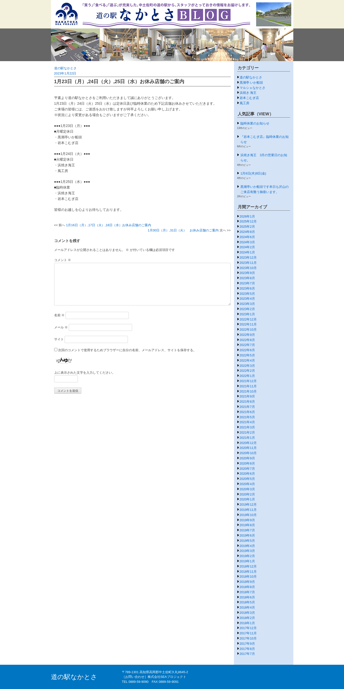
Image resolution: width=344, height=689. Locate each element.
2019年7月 (247, 530)
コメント (62, 260)
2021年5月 (247, 417)
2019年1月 (247, 561)
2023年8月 (247, 278)
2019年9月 (247, 520)
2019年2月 (247, 556)
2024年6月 (247, 237)
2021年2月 (247, 432)
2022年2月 (247, 370)
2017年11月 (248, 633)
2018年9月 (247, 582)
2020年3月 (247, 489)
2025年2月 (247, 226)
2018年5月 (247, 602)
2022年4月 (247, 360)
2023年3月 (247, 304)
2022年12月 (248, 319)
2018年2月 (247, 618)
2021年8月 (247, 401)
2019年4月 (247, 546)
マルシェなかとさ (252, 88)
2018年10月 (248, 576)
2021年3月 (247, 427)
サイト (59, 339)
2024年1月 (247, 252)
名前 (59, 315)
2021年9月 (247, 396)
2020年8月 (247, 463)
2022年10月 (248, 329)
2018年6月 (247, 597)
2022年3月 (247, 366)
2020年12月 (248, 443)
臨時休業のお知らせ (254, 123)
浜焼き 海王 (248, 93)
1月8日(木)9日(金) (253, 173)
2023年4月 (247, 298)
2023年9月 (247, 273)
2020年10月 (248, 453)
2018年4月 (247, 607)
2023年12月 (248, 257)
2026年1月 (247, 216)
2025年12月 (248, 221)
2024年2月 (247, 247)
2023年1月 (247, 314)
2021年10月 (248, 391)
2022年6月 (247, 350)
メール (61, 327)
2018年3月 (247, 613)
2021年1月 (247, 438)
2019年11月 (248, 510)
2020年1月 (247, 499)
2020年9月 (247, 458)
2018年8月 (247, 587)
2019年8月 (247, 525)
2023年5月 (247, 293)
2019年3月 (247, 551)
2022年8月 (247, 340)
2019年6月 (247, 535)
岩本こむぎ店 (249, 98)
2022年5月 (247, 355)
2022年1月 (247, 376)
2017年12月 (248, 628)
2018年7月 (247, 592)
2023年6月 (247, 288)
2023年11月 (248, 263)
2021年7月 (247, 407)
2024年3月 (247, 242)
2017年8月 (247, 649)
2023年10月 (248, 268)
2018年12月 (248, 566)
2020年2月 (247, 494)
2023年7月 (247, 283)
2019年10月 (248, 515)
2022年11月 (248, 324)
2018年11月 (248, 571)
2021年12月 (248, 381)
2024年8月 (247, 232)
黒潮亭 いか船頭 (251, 82)
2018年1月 (247, 623)
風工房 (244, 103)
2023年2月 (247, 309)
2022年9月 (247, 335)
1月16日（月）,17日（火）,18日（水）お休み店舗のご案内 (108, 225)
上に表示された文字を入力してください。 (84, 372)
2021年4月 (247, 422)
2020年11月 (248, 448)
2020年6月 (247, 473)
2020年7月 (247, 468)
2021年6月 (247, 412)
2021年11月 (248, 386)
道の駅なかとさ (65, 68)
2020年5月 (247, 479)
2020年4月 (247, 484)
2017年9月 (247, 643)
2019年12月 (248, 504)
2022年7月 (247, 345)
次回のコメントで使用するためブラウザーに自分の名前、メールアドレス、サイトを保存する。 (127, 350)
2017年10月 (248, 638)
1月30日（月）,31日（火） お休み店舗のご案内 (183, 230)
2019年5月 (247, 540)
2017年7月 (247, 654)
